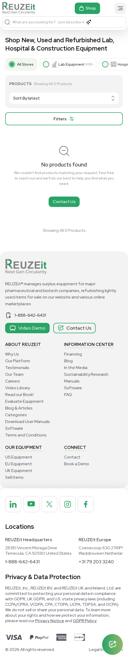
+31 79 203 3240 (96, 562)
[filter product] (64, 118)
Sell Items (14, 477)
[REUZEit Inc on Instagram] (67, 504)
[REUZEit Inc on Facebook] (86, 504)
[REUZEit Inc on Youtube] (31, 504)
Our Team (14, 374)
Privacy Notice (49, 620)
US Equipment (18, 457)
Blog (68, 361)
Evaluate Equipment (24, 401)
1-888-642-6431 (30, 315)
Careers (12, 381)
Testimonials (17, 367)
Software (14, 428)
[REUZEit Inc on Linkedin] (13, 504)
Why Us (12, 354)
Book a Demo (76, 464)
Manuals (72, 381)
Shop (87, 8)
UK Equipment (18, 470)
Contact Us (64, 201)
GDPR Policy (85, 620)
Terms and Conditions (26, 435)
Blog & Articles (19, 408)
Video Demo (27, 328)
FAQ (68, 394)
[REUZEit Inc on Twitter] (49, 504)
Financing (73, 354)
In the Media (75, 367)
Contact (72, 457)
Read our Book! (19, 394)
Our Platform (17, 361)
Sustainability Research (86, 374)
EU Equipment (18, 464)
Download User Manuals (27, 421)
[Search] (7, 22)
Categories (16, 415)
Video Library (17, 388)
